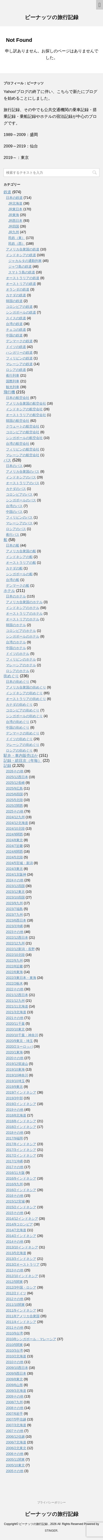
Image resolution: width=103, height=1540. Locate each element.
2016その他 (14, 1196)
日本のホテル (16, 596)
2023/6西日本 (16, 920)
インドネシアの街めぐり (24, 693)
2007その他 (14, 1431)
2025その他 (14, 811)
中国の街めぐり (17, 727)
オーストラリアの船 (21, 562)
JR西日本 (15, 220)
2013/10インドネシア (22, 1247)
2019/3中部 (14, 1098)
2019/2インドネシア (21, 1104)
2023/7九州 (14, 914)
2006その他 (14, 1454)
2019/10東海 (15, 1069)
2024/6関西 (14, 851)
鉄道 (7, 192)
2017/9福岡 (14, 1138)
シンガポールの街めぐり (24, 716)
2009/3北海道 (16, 1391)
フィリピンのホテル (21, 659)
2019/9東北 (14, 1087)
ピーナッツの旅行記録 (51, 18)
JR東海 (13, 215)
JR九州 (13, 232)
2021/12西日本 (17, 995)
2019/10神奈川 (17, 1075)
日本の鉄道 (14, 198)
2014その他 (14, 1241)
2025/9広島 (14, 788)
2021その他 (14, 1018)
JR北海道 (15, 203)
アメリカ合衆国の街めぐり (26, 687)
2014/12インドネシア (22, 1218)
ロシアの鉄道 (16, 370)
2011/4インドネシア (21, 1322)
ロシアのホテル (17, 671)
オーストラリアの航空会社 (26, 415)
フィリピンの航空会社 (22, 449)
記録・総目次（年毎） (23, 761)
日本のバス (14, 466)
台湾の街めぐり (17, 722)
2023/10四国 (15, 897)
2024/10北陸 (15, 828)
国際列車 (12, 381)
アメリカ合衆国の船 (21, 551)
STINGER (51, 1530)
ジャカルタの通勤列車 (25, 261)
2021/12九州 (15, 1001)
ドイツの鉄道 (16, 347)
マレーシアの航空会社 (22, 455)
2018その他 (14, 1132)
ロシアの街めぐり (19, 750)
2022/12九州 (15, 943)
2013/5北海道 (16, 1253)
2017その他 (14, 1167)
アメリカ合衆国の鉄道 (22, 249)
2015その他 (14, 1213)
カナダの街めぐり (19, 704)
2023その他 (14, 932)
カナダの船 (14, 568)
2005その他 (14, 1471)
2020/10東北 (15, 1029)
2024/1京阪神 (16, 874)
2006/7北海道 (16, 1442)
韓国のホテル (16, 625)
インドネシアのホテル (22, 608)
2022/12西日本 (17, 937)
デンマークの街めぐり (22, 733)
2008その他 (14, 1408)
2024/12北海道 (17, 823)
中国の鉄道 (14, 335)
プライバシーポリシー (51, 1502)
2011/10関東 (15, 1305)
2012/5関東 (14, 1282)
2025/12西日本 (17, 777)
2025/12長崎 (15, 783)
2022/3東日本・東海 (21, 978)
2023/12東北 (15, 892)
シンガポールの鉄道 (21, 312)
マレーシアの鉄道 (19, 364)
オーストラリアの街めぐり (26, 699)
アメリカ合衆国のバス (22, 471)
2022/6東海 (14, 972)
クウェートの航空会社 (22, 426)
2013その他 (14, 1270)
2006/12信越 (15, 1436)
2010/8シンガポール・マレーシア (31, 1339)
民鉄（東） (16, 238)
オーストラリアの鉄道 (22, 278)
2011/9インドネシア (21, 1310)
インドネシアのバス (21, 477)
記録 (7, 766)
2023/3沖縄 (14, 926)
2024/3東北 (14, 869)
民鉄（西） (16, 243)
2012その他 (14, 1299)
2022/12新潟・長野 (20, 949)
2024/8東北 (14, 840)
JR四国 (13, 226)
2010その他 (14, 1362)
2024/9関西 (14, 834)
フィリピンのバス (19, 517)
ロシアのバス (16, 529)
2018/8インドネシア (21, 1121)
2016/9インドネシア (21, 1178)
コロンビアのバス (19, 494)
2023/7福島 (14, 909)
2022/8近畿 (14, 966)
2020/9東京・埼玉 (19, 1041)
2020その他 (14, 1058)
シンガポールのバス (21, 500)
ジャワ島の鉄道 (20, 266)
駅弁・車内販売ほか (21, 756)
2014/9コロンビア (19, 1224)
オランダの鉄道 (17, 289)
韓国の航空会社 (17, 421)
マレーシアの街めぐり (22, 745)
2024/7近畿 (14, 846)
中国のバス (14, 512)
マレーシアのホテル (21, 665)
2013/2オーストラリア (23, 1264)
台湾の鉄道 (14, 324)
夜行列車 (12, 375)
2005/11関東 (15, 1459)
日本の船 (12, 545)
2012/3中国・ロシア (21, 1287)
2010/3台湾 (14, 1350)
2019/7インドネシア (21, 1092)
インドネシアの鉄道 (21, 255)
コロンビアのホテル (21, 631)
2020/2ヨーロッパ (19, 1046)
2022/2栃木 (14, 983)
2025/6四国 (14, 794)
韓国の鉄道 (14, 301)
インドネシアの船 (19, 557)
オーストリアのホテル (22, 619)
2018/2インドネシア (21, 1127)
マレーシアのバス (19, 523)
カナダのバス (16, 489)
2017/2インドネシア (21, 1155)
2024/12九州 (15, 817)
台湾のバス (14, 506)
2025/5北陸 (14, 800)
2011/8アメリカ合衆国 (23, 1316)
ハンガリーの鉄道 (19, 352)
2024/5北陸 (14, 857)
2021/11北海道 (17, 1006)
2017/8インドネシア (21, 1144)
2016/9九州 (14, 1184)
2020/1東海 (14, 1052)
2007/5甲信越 (16, 1419)
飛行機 (9, 392)
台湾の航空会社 (17, 443)
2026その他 (14, 771)
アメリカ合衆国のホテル (24, 602)
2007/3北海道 (16, 1425)
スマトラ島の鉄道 (21, 272)
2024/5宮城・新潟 (19, 863)
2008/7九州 (14, 1402)
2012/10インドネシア (22, 1276)
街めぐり (11, 676)
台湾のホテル (16, 642)
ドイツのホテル (17, 654)
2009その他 (14, 1396)
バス (7, 460)
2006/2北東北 (16, 1448)
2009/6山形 (14, 1385)
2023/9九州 (14, 903)
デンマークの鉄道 (19, 341)
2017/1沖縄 (14, 1161)
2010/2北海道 (16, 1356)
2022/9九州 (14, 960)
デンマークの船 (17, 585)
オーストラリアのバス (22, 483)
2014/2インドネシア (21, 1236)
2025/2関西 (14, 806)
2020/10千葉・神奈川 (22, 1035)
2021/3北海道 (16, 1012)
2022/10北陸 (15, 955)
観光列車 (12, 387)
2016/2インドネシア (21, 1190)
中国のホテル (16, 648)
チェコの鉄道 (16, 329)
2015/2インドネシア (21, 1207)
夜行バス (12, 535)
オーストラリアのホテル (24, 613)
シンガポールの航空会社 (24, 438)
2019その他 (14, 1110)
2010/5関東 (14, 1345)
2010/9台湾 (14, 1333)
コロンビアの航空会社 (22, 432)
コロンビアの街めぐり (22, 710)
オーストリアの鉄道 (21, 284)
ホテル (9, 591)
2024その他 (14, 880)
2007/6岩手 (14, 1413)
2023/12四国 (15, 886)
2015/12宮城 (15, 1201)
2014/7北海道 (16, 1230)
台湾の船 (12, 580)
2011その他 (14, 1327)
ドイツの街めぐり (19, 739)
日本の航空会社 (17, 398)
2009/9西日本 (16, 1373)
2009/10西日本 (17, 1368)
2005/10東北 (15, 1465)
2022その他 (14, 989)
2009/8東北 (14, 1379)
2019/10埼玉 (15, 1081)
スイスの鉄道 (16, 318)
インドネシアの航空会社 (24, 409)
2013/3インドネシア (21, 1259)
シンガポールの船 (19, 574)
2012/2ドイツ (16, 1293)
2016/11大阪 (15, 1173)
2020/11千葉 (15, 1023)
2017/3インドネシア (21, 1150)
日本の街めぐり (17, 681)
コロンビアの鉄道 (19, 307)
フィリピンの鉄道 (19, 358)
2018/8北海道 (16, 1115)
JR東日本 (15, 209)
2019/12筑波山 (17, 1064)
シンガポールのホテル (22, 636)
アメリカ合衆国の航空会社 (26, 403)
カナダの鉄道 (16, 295)
